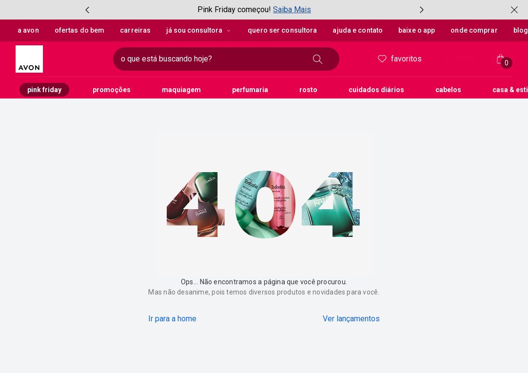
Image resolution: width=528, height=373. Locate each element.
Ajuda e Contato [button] (357, 30)
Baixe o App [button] (416, 30)
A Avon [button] (28, 30)
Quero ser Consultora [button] (281, 30)
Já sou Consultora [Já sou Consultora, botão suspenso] (199, 30)
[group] (254, 10)
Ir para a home (172, 318)
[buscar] (317, 59)
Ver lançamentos (351, 318)
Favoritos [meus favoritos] (399, 59)
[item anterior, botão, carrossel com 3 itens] (87, 9)
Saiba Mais (292, 9)
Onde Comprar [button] (473, 30)
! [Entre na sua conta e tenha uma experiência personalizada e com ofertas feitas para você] (451, 62)
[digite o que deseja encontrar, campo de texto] (210, 59)
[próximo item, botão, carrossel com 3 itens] (421, 9)
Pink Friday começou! (234, 9)
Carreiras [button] (134, 30)
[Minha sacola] (500, 59)
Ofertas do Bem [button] (79, 30)
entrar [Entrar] (458, 59)
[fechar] (514, 10)
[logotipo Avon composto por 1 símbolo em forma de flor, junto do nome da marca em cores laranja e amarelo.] (60, 59)
